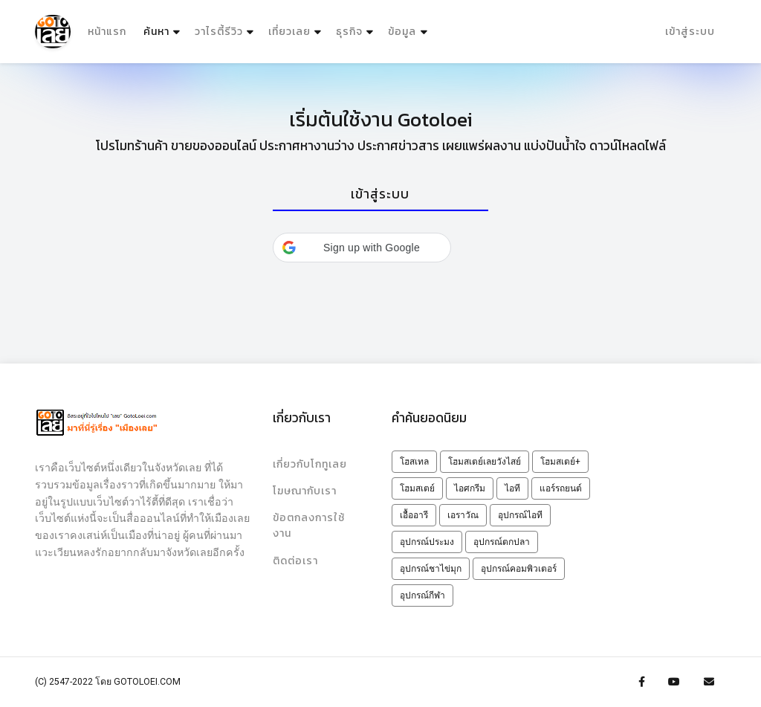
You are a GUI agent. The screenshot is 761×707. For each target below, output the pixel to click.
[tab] (380, 194)
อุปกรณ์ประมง (427, 542)
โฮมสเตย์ (417, 488)
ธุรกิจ (349, 31)
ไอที (512, 488)
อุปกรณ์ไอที (520, 515)
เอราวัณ (463, 515)
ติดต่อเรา (295, 561)
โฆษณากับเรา (305, 491)
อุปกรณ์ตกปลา (501, 542)
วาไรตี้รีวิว (219, 31)
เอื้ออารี (414, 515)
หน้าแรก (107, 31)
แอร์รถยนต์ (561, 488)
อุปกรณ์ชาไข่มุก (431, 569)
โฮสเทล (414, 461)
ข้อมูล (402, 31)
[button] (362, 247)
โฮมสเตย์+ (560, 461)
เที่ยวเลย (289, 31)
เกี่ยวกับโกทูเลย (310, 464)
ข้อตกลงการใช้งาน (309, 525)
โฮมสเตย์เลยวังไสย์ (484, 461)
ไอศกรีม (469, 488)
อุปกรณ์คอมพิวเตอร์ (519, 569)
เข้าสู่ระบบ (690, 31)
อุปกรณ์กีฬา (422, 595)
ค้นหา (163, 28)
